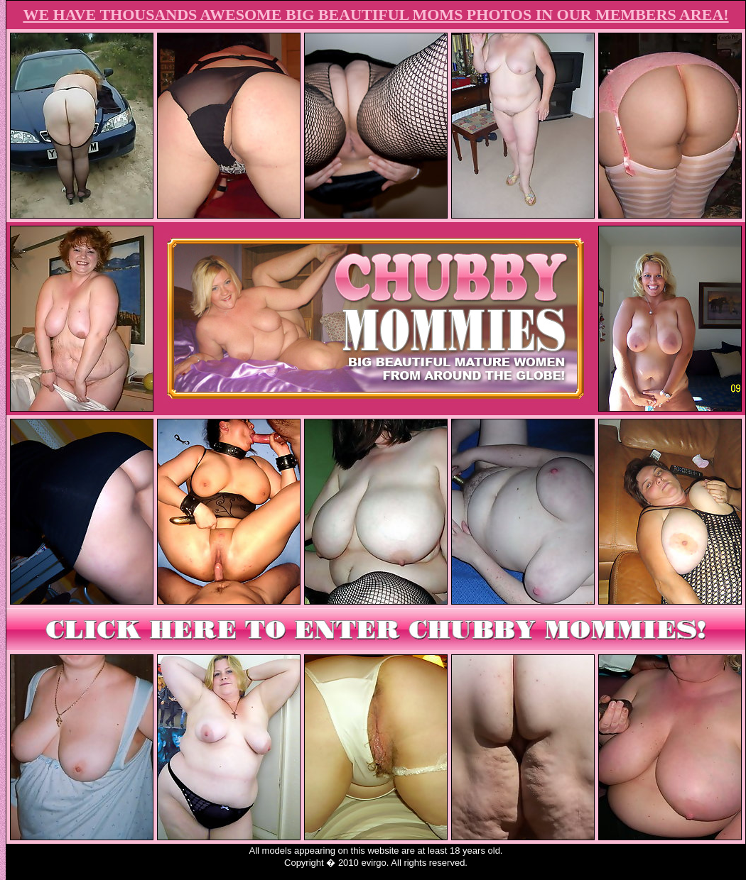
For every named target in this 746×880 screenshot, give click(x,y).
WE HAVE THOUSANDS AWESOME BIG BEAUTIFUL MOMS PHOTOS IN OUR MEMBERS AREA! (375, 14)
